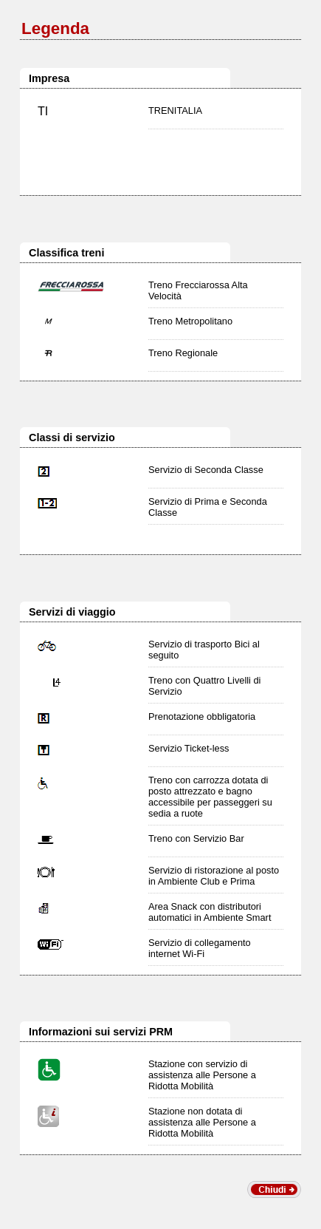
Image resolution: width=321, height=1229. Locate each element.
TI (43, 111)
